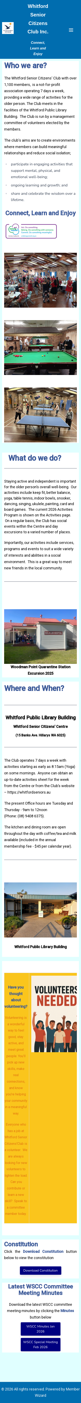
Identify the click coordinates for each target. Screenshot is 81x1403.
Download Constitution (40, 1270)
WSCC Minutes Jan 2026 (40, 1329)
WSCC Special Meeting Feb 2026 (40, 1344)
